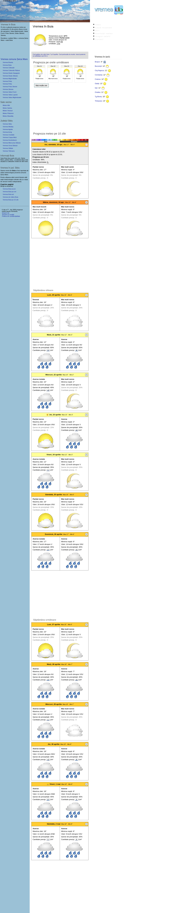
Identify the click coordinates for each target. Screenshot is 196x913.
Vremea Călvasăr (8, 67)
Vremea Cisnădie (8, 135)
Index (98, 25)
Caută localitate (103, 28)
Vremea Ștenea (8, 89)
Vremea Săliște (8, 148)
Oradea (97, 92)
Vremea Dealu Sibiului (10, 76)
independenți (17, 181)
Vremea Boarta (8, 62)
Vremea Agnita (8, 129)
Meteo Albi (6, 105)
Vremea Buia (7, 65)
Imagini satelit (102, 36)
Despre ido (5, 213)
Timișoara (98, 101)
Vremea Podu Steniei (10, 86)
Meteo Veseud (8, 110)
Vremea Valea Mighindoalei (12, 97)
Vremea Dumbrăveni (10, 140)
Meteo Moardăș (8, 116)
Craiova (97, 79)
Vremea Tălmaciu (9, 151)
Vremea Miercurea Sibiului (12, 143)
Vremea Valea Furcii (9, 92)
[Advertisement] (59, 109)
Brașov (97, 62)
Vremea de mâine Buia (10, 197)
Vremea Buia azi (8, 194)
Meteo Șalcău (7, 108)
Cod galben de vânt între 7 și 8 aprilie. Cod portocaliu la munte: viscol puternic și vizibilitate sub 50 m (59, 55)
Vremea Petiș (7, 81)
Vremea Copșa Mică (9, 137)
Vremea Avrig (7, 132)
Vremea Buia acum (9, 189)
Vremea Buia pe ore (9, 191)
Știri (97, 30)
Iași (96, 88)
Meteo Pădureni (8, 113)
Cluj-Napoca (99, 70)
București (98, 66)
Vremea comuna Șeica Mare (14, 59)
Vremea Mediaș (8, 126)
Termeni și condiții (8, 214)
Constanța (98, 75)
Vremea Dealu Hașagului (11, 73)
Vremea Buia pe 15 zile (10, 200)
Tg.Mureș (98, 97)
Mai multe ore (41, 85)
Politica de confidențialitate (11, 216)
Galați (97, 84)
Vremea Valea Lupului (10, 95)
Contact (99, 39)
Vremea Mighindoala (10, 78)
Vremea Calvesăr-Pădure (11, 70)
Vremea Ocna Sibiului (10, 145)
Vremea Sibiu (7, 124)
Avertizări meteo (104, 33)
